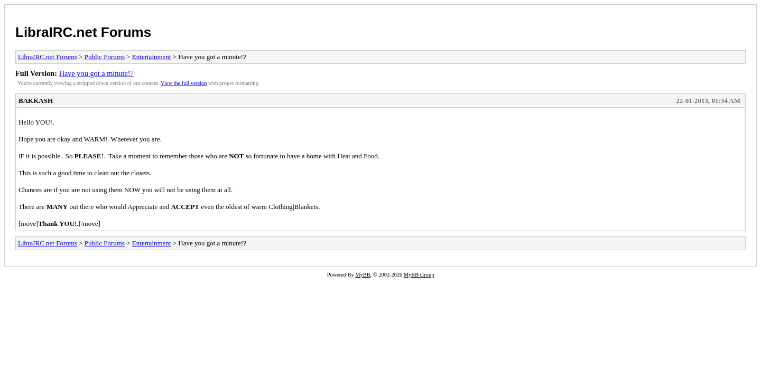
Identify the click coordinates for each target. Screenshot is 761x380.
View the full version (184, 83)
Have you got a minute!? (96, 73)
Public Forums (105, 57)
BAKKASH (35, 100)
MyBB (362, 275)
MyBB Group (419, 275)
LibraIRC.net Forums (83, 32)
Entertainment (151, 57)
